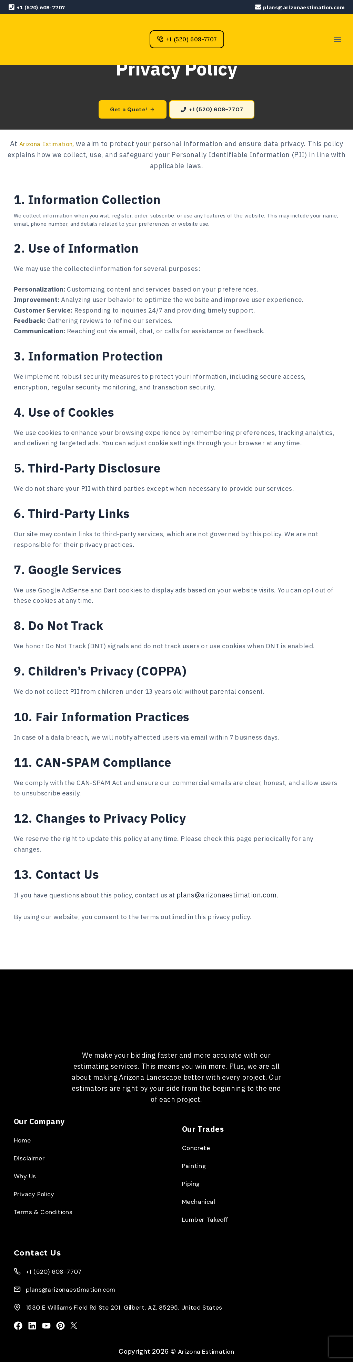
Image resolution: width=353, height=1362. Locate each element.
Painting (195, 1164)
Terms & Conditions (46, 1211)
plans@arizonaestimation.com (241, 920)
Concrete (197, 1146)
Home (23, 1139)
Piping (191, 1182)
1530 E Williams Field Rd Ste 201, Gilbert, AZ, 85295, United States (133, 1306)
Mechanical (200, 1200)
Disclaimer (31, 1157)
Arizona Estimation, (46, 144)
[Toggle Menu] (338, 40)
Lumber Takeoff (208, 1218)
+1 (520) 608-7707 (57, 1270)
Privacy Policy (36, 1193)
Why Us (26, 1175)
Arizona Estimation (207, 1351)
